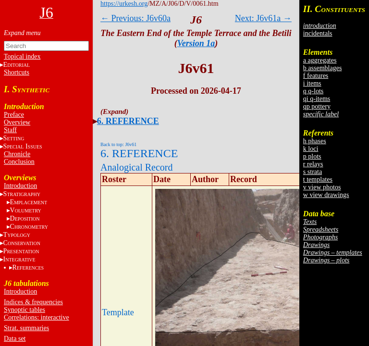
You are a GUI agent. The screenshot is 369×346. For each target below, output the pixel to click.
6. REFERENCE (128, 121)
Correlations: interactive (36, 317)
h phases (314, 141)
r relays (313, 164)
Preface (14, 114)
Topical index (22, 56)
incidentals (317, 33)
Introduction (20, 185)
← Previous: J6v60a (135, 18)
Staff (10, 130)
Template (118, 312)
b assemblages (322, 68)
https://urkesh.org (124, 3)
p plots (312, 156)
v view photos (322, 187)
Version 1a (196, 43)
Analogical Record (136, 167)
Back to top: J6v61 (118, 144)
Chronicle (17, 154)
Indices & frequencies (33, 302)
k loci (311, 148)
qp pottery (317, 106)
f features (315, 75)
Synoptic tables (24, 309)
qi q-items (316, 98)
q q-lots (313, 91)
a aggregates (320, 60)
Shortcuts (16, 72)
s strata (312, 171)
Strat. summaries (26, 328)
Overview (17, 122)
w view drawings (326, 194)
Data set (14, 338)
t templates (317, 179)
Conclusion (19, 161)
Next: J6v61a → (263, 18)
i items (312, 83)
